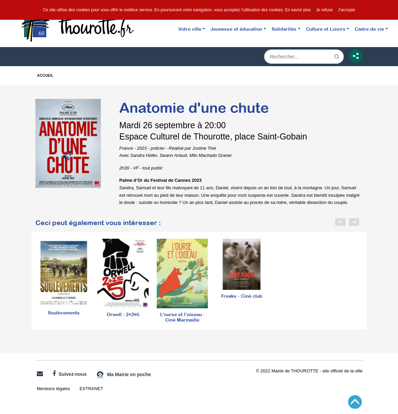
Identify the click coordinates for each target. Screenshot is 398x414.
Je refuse (324, 10)
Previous (340, 222)
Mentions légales (53, 388)
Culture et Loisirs (326, 29)
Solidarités (284, 29)
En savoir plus (298, 10)
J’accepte (346, 10)
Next (354, 222)
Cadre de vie (369, 29)
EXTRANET (91, 388)
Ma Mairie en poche (123, 375)
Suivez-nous (69, 374)
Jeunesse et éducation (236, 29)
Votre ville (189, 29)
